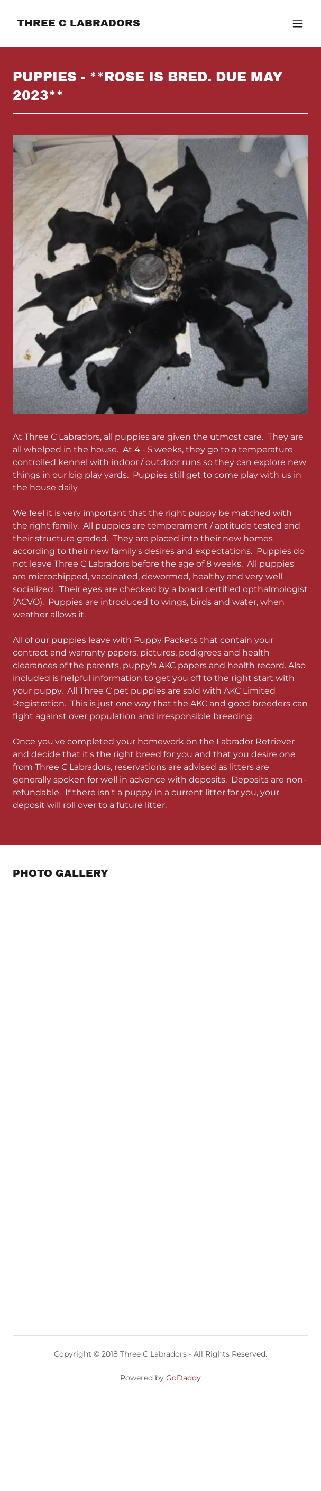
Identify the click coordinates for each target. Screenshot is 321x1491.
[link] (78, 24)
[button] (297, 23)
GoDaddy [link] (183, 1378)
